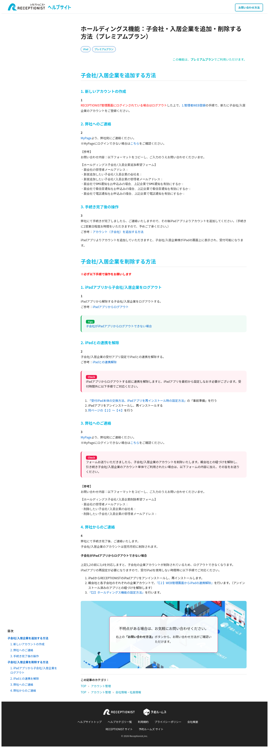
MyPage (86, 138)
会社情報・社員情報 (128, 692)
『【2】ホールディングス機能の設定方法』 (116, 592)
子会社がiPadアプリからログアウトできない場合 (119, 326)
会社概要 (192, 722)
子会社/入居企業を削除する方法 (27, 662)
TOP (83, 686)
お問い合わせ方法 (249, 7)
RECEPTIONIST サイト (119, 729)
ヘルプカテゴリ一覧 (120, 722)
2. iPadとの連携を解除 (24, 678)
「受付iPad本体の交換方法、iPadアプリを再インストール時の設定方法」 (137, 400)
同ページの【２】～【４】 (106, 410)
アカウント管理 (101, 686)
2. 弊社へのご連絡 (21, 650)
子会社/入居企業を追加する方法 (27, 638)
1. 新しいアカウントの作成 (27, 644)
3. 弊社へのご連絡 (21, 684)
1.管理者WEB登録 (193, 105)
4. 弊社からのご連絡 (23, 690)
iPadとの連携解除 (105, 362)
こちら (134, 143)
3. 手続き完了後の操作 (24, 656)
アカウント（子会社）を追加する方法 (118, 231)
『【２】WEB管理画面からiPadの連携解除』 (185, 583)
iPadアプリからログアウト (111, 306)
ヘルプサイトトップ (90, 722)
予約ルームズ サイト (151, 729)
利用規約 (143, 722)
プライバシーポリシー (167, 722)
